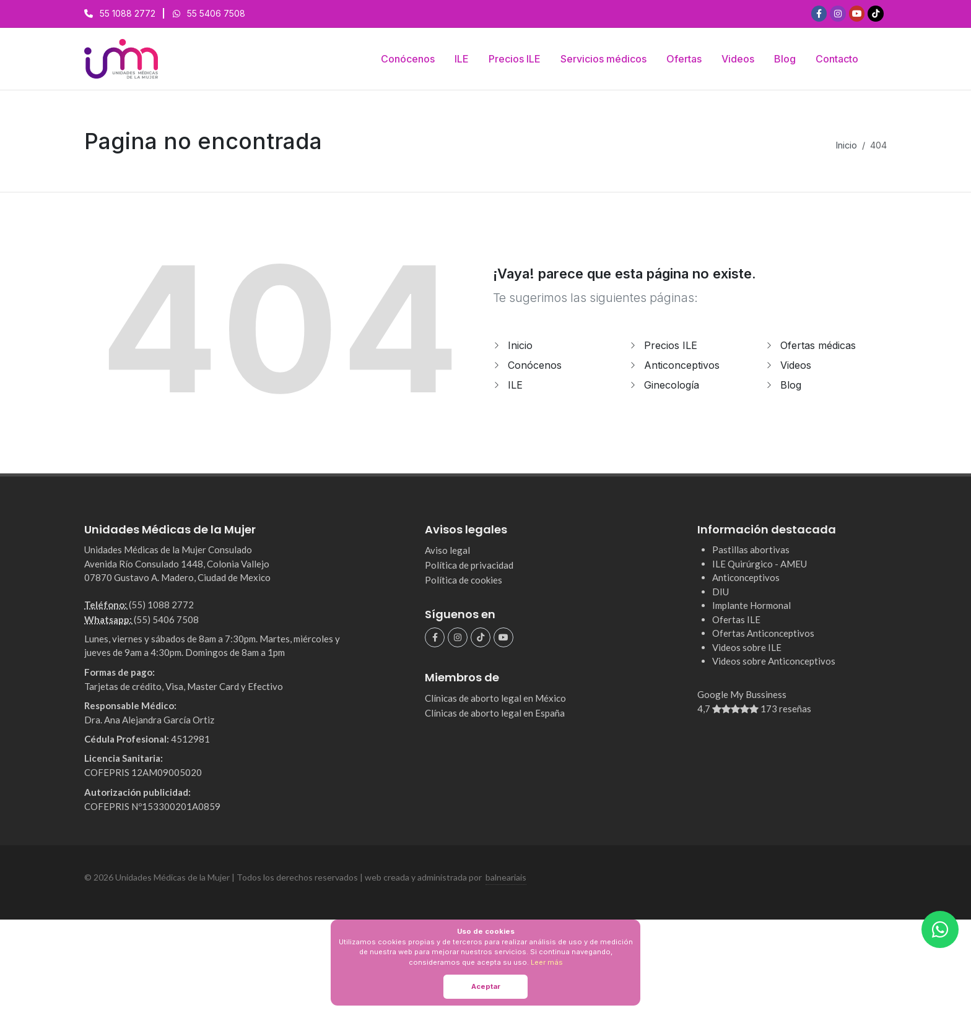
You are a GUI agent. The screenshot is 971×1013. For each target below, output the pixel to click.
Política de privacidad (469, 565)
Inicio (846, 145)
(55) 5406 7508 (166, 619)
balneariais (506, 877)
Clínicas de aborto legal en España (495, 712)
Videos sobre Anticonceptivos (773, 660)
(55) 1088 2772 (161, 604)
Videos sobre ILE (747, 647)
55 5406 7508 (216, 13)
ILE (515, 385)
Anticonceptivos (682, 365)
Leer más (547, 962)
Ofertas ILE (736, 619)
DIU (720, 591)
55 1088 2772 (127, 13)
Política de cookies (463, 579)
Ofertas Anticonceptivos (763, 633)
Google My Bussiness (792, 702)
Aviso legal (447, 550)
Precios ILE (670, 345)
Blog (790, 385)
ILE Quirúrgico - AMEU (759, 563)
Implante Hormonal (751, 605)
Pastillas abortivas (751, 549)
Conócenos (535, 365)
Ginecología (671, 385)
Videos (795, 365)
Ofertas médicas (818, 345)
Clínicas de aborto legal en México (495, 698)
